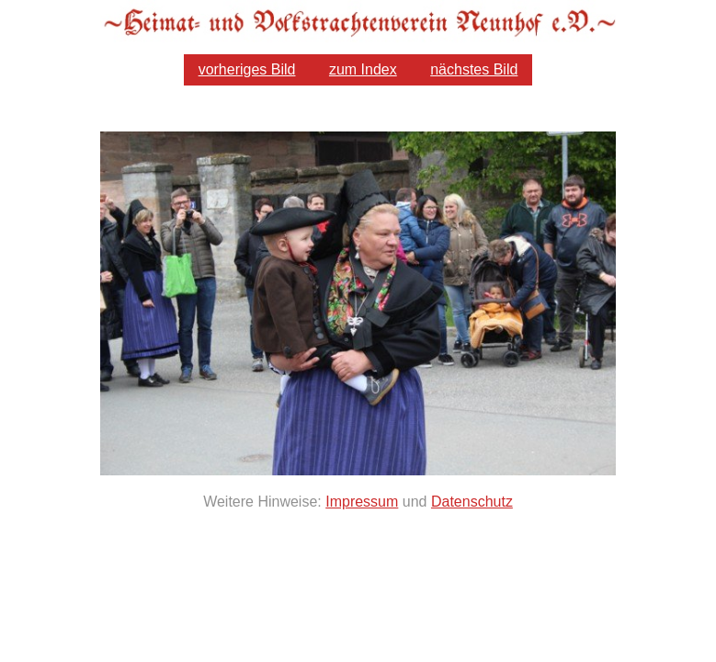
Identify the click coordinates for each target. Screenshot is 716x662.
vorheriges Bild (247, 69)
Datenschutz (472, 501)
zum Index (363, 69)
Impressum (361, 501)
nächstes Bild (473, 69)
